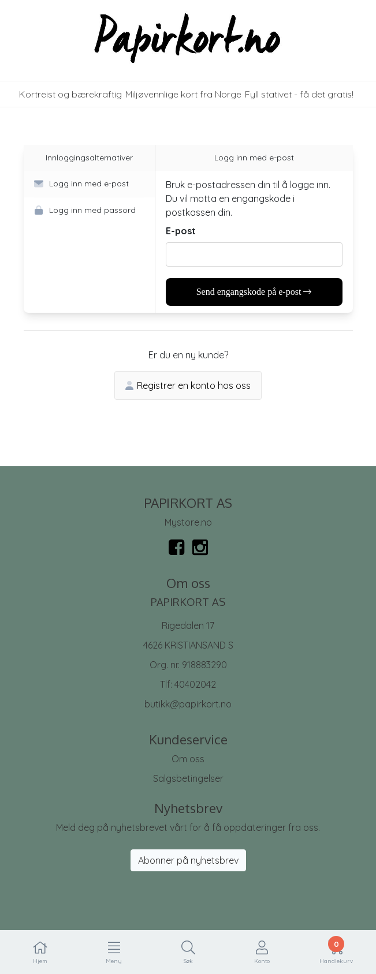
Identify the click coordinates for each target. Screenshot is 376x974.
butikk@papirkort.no (188, 704)
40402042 (195, 684)
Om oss (188, 759)
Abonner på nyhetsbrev (188, 860)
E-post (181, 231)
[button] (89, 184)
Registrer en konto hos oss (188, 385)
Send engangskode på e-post (254, 292)
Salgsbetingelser (188, 778)
